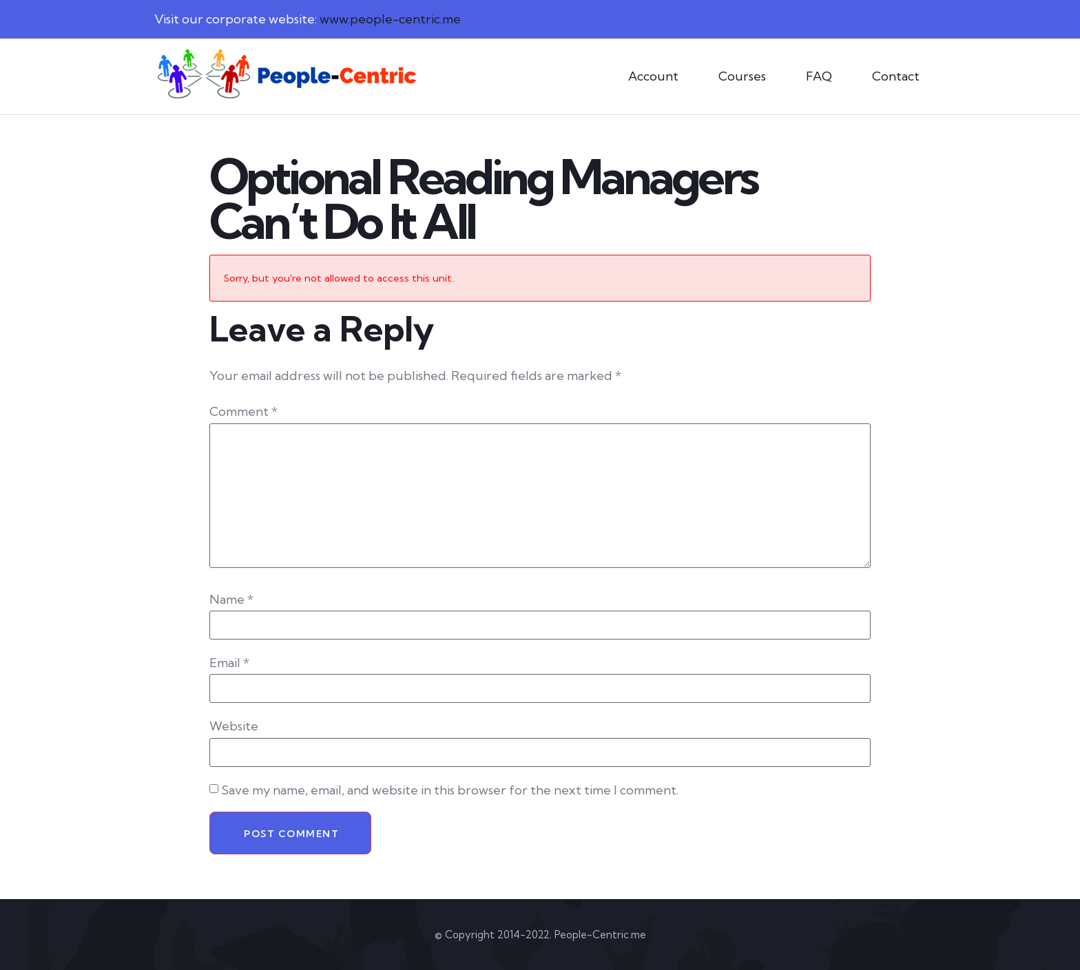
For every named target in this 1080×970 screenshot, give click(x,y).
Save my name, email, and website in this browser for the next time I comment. (449, 790)
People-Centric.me (600, 934)
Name (231, 599)
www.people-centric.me (390, 19)
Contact (896, 76)
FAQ (819, 76)
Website (233, 726)
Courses (742, 76)
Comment (243, 411)
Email (229, 663)
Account (653, 76)
